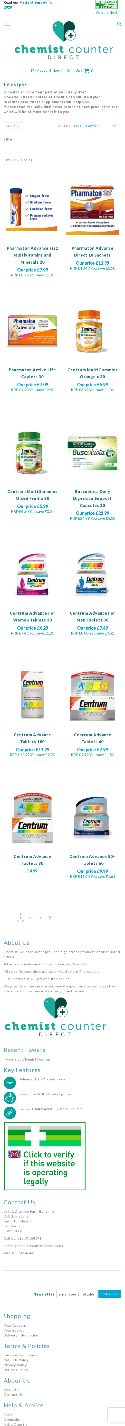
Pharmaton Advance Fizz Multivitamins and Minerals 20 (32, 255)
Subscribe (109, 1294)
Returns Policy (16, 1370)
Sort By (64, 125)
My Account (41, 70)
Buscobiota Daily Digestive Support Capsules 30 (92, 498)
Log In (59, 70)
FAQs (8, 1415)
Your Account (15, 1325)
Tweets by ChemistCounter (27, 1059)
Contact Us (13, 1394)
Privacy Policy (15, 1365)
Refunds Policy (16, 1360)
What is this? (107, 12)
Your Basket (14, 1330)
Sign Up (73, 70)
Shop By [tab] (12, 126)
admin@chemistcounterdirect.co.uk (33, 1246)
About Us (12, 1389)
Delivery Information (21, 1335)
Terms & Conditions (20, 1355)
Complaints (13, 1419)
